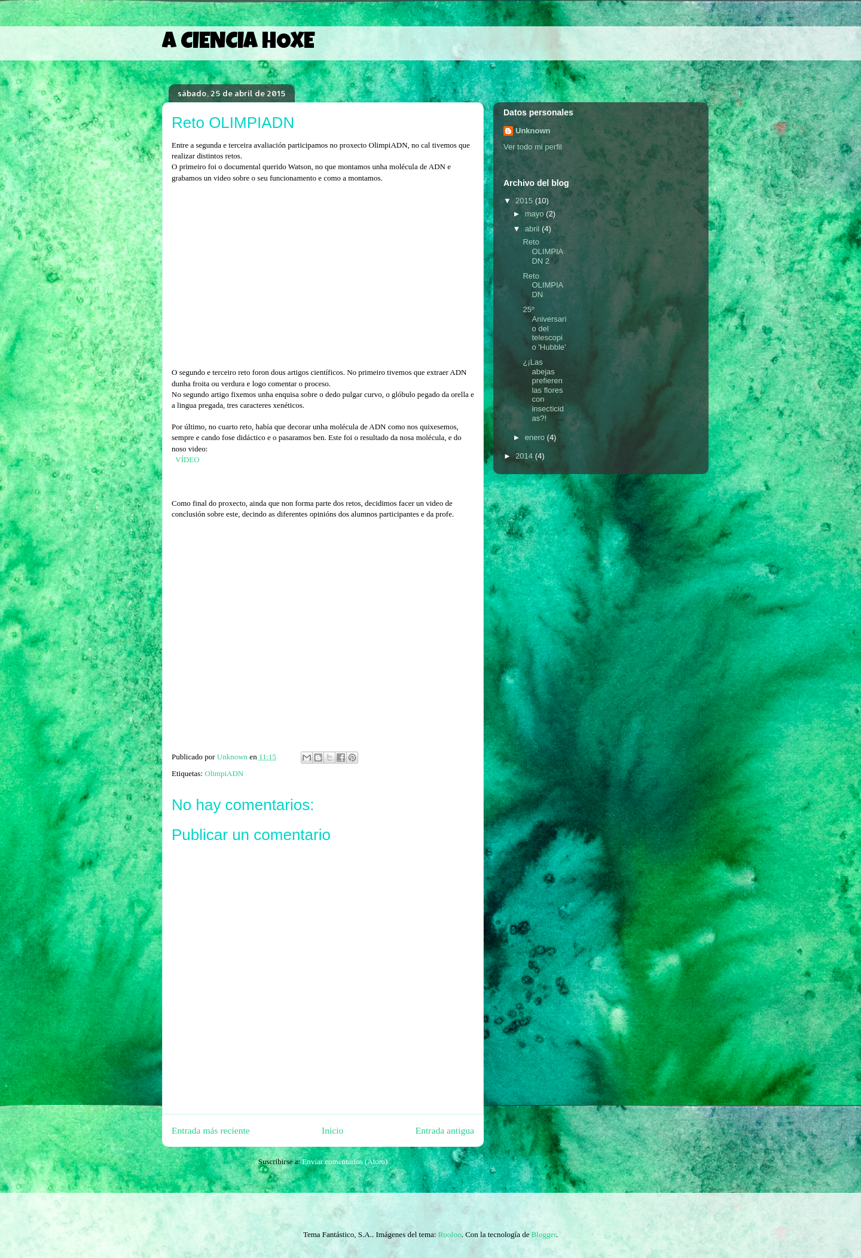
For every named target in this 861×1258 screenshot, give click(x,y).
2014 (525, 455)
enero (536, 437)
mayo (535, 213)
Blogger (544, 1234)
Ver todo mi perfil (532, 146)
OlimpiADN (223, 773)
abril (533, 228)
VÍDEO (187, 459)
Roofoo (450, 1234)
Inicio (332, 1130)
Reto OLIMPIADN (543, 285)
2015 (525, 200)
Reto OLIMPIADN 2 (543, 251)
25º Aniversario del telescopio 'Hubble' (544, 328)
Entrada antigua (445, 1130)
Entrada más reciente (211, 1130)
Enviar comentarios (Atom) (344, 1161)
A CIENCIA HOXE (238, 43)
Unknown (533, 130)
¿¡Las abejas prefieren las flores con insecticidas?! (543, 390)
